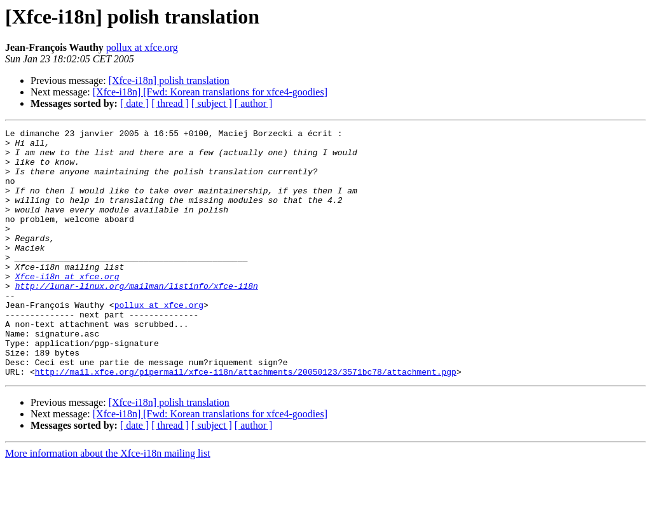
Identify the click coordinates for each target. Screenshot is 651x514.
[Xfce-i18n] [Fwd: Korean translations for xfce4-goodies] (210, 92)
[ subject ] (211, 103)
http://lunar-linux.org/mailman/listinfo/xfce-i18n (136, 318)
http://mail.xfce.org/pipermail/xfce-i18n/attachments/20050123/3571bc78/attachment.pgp (245, 421)
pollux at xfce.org (142, 47)
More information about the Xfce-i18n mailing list (107, 502)
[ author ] (254, 103)
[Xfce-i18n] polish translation (169, 80)
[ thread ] (170, 103)
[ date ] (134, 103)
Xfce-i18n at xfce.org (67, 306)
